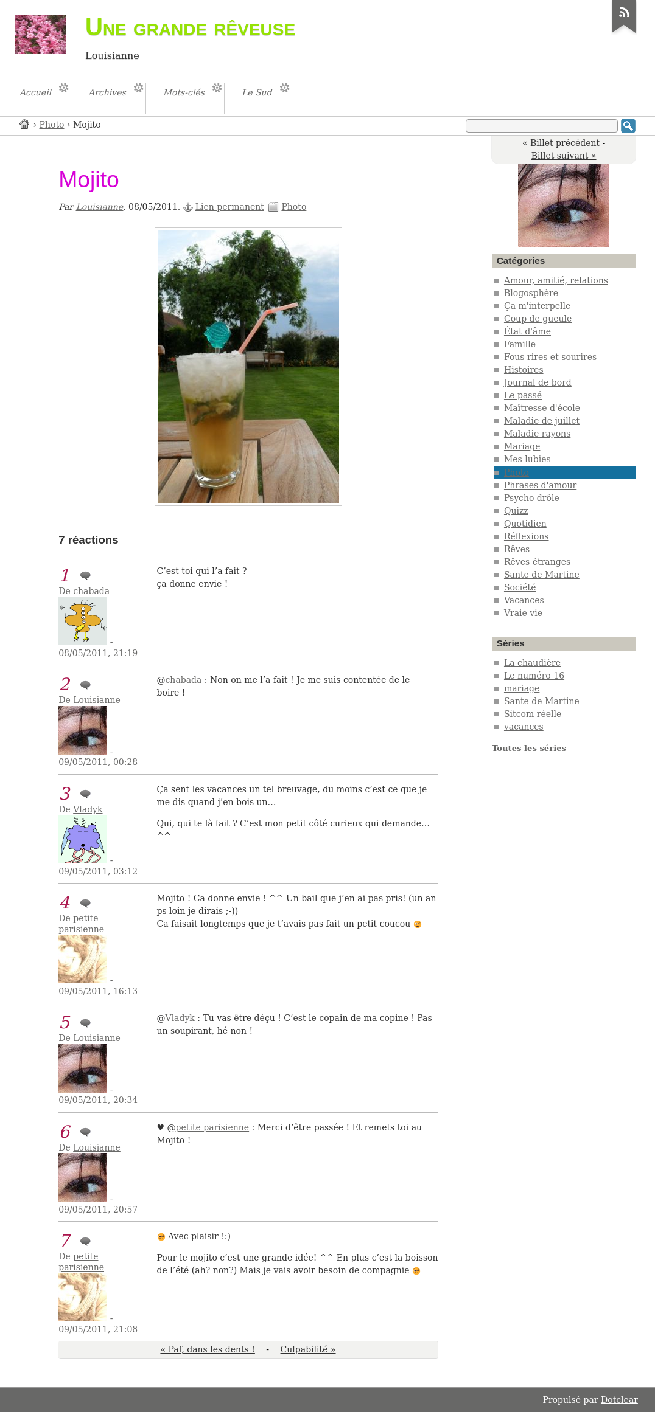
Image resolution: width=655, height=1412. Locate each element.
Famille (520, 344)
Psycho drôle (531, 498)
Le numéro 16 (534, 675)
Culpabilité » (308, 1349)
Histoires (524, 370)
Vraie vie (523, 613)
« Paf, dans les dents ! (207, 1349)
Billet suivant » (564, 156)
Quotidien (525, 523)
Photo (52, 125)
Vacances (524, 600)
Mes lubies (527, 459)
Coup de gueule (538, 319)
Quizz (516, 511)
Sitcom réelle (532, 714)
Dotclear (619, 1400)
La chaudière (532, 663)
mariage (521, 688)
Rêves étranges (537, 562)
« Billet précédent (561, 143)
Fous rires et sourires (550, 357)
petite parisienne (81, 923)
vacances (524, 727)
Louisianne (100, 207)
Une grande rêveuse (190, 26)
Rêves (517, 549)
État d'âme (527, 331)
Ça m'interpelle (537, 306)
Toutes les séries (529, 748)
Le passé (523, 395)
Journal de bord (538, 382)
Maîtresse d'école (542, 408)
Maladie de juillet (542, 421)
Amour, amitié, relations (556, 280)
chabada (91, 591)
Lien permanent (229, 207)
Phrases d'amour (540, 485)
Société (520, 587)
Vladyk (87, 809)
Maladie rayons (537, 433)
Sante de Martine (542, 575)
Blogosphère (531, 293)
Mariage (522, 446)
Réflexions (526, 536)
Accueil (24, 124)
